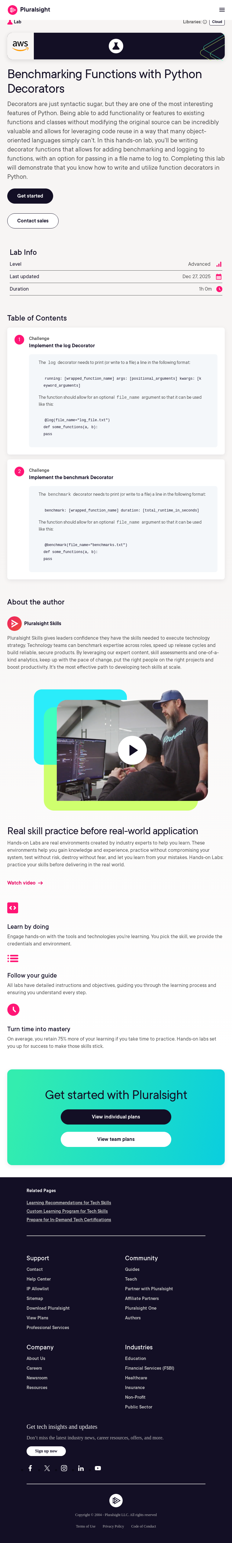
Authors (133, 1316)
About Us (36, 1357)
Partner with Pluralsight (149, 1287)
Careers (34, 1367)
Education (135, 1357)
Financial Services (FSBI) (149, 1367)
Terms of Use (85, 1525)
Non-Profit (135, 1396)
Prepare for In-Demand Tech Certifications (69, 1218)
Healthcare (136, 1376)
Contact (35, 1268)
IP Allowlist (38, 1287)
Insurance (135, 1386)
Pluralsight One (140, 1307)
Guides (132, 1268)
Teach (131, 1277)
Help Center (39, 1277)
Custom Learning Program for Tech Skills (67, 1210)
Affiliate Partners (142, 1297)
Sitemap (35, 1297)
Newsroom (37, 1376)
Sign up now (46, 1450)
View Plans (37, 1316)
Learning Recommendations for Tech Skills (69, 1201)
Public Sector (138, 1405)
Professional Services (48, 1326)
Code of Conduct (143, 1525)
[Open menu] (222, 10)
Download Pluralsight (48, 1307)
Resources (37, 1386)
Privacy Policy (113, 1525)
